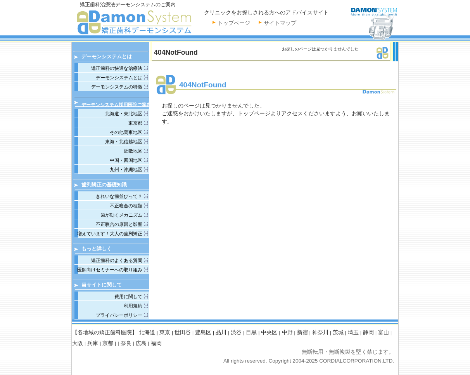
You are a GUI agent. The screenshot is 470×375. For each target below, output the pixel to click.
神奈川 (320, 332)
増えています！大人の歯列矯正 (109, 233)
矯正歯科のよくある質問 (116, 260)
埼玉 (353, 332)
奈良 (126, 343)
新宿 (302, 332)
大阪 (77, 343)
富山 (383, 332)
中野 (287, 332)
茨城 (338, 332)
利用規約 (133, 306)
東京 (164, 332)
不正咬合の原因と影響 (119, 224)
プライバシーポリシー (119, 315)
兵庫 (92, 343)
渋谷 (236, 332)
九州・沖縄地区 (126, 169)
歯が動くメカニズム (121, 215)
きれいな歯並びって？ (119, 196)
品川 (221, 332)
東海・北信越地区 (123, 141)
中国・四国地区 (126, 160)
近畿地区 (133, 151)
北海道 (147, 332)
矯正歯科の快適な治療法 (116, 68)
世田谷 (183, 332)
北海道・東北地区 (123, 113)
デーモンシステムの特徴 (116, 87)
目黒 (251, 332)
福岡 (156, 343)
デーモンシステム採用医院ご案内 (116, 104)
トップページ (234, 23)
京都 (107, 343)
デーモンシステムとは (119, 77)
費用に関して (128, 296)
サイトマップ (280, 23)
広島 (141, 343)
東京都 (135, 123)
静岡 (368, 332)
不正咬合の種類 (126, 205)
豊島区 (203, 332)
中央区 (269, 332)
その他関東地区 (126, 132)
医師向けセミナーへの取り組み (109, 270)
